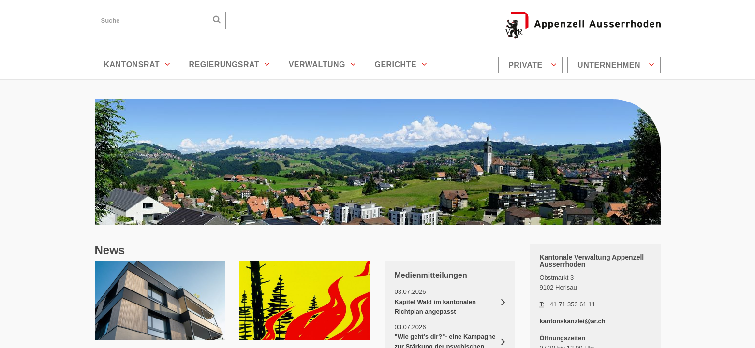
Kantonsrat (137, 64)
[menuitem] (531, 64)
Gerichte (400, 64)
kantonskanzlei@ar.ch (573, 321)
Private (532, 64)
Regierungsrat (229, 64)
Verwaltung (322, 64)
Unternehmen (615, 64)
